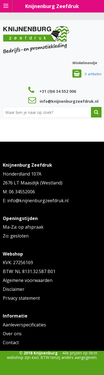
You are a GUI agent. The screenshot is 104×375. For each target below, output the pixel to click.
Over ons (12, 334)
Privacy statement (21, 298)
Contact (11, 342)
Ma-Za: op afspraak (23, 227)
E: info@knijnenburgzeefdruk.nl (36, 201)
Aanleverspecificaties (24, 325)
